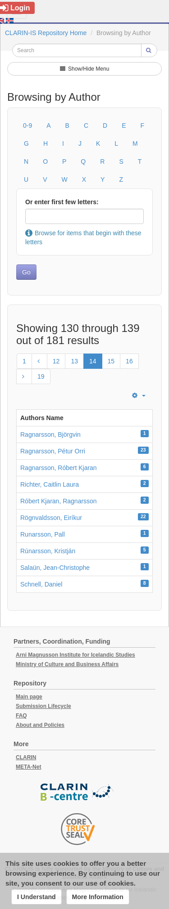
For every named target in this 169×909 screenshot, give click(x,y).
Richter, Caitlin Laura (49, 484)
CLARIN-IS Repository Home (46, 32)
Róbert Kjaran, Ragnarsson (58, 501)
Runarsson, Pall (42, 534)
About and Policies (40, 725)
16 (129, 361)
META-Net (28, 767)
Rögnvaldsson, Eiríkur (51, 517)
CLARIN (26, 757)
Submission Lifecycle (43, 706)
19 (41, 376)
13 (74, 361)
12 (56, 361)
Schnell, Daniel (41, 584)
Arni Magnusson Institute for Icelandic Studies (75, 655)
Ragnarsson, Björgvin (50, 434)
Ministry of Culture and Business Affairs (67, 664)
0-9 (27, 125)
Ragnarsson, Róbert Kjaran (58, 467)
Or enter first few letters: (62, 202)
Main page (29, 697)
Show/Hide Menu (85, 69)
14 (92, 361)
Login (15, 8)
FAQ (21, 715)
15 (111, 361)
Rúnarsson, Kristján (47, 551)
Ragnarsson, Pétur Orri (52, 451)
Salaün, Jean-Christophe (55, 567)
